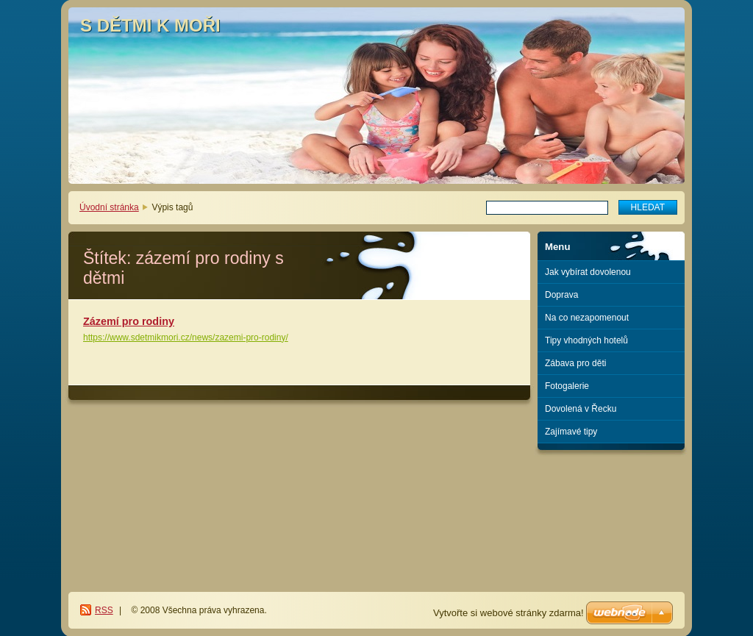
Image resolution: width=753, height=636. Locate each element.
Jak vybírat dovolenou (588, 272)
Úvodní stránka (109, 207)
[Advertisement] (611, 510)
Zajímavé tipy (571, 431)
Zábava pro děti (575, 363)
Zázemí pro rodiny (128, 321)
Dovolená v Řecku (580, 409)
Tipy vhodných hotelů (586, 340)
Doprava (561, 295)
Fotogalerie (567, 386)
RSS (104, 610)
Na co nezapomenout (587, 317)
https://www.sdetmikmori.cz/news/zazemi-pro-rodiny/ (185, 337)
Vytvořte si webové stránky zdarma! (508, 612)
